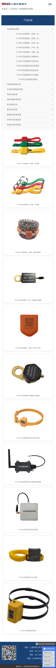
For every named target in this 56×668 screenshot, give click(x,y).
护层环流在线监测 (14, 120)
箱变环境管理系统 (14, 125)
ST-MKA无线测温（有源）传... (28, 34)
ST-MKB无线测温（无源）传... (28, 38)
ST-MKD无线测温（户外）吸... (28, 47)
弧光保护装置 (12, 110)
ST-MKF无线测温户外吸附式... (28, 57)
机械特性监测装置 (14, 115)
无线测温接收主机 (14, 84)
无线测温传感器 (26, 9)
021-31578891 (40, 651)
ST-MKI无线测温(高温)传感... (28, 70)
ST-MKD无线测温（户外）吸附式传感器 (28, 300)
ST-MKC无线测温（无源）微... (28, 43)
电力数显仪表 (12, 104)
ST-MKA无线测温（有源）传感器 (28, 163)
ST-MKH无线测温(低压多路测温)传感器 (28, 482)
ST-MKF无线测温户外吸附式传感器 (28, 396)
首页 (6, 9)
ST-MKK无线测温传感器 (27, 79)
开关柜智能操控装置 (15, 89)
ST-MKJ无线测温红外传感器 (28, 577)
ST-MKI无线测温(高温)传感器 (28, 530)
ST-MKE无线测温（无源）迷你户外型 (28, 348)
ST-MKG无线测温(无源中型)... (28, 61)
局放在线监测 (12, 94)
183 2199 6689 (40, 655)
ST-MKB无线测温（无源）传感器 (28, 204)
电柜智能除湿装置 (14, 99)
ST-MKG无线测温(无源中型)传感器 (28, 438)
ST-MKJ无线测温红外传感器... (28, 75)
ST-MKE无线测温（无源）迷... (28, 52)
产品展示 (14, 9)
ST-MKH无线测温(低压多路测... (28, 66)
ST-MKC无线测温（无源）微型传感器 (28, 252)
